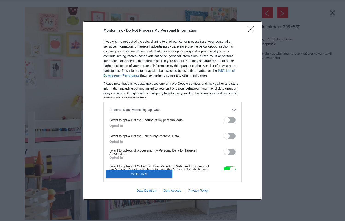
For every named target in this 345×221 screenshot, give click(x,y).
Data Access (172, 190)
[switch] (230, 120)
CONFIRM (139, 174)
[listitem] (172, 110)
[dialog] (172, 111)
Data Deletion (146, 190)
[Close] (252, 30)
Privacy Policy (198, 190)
